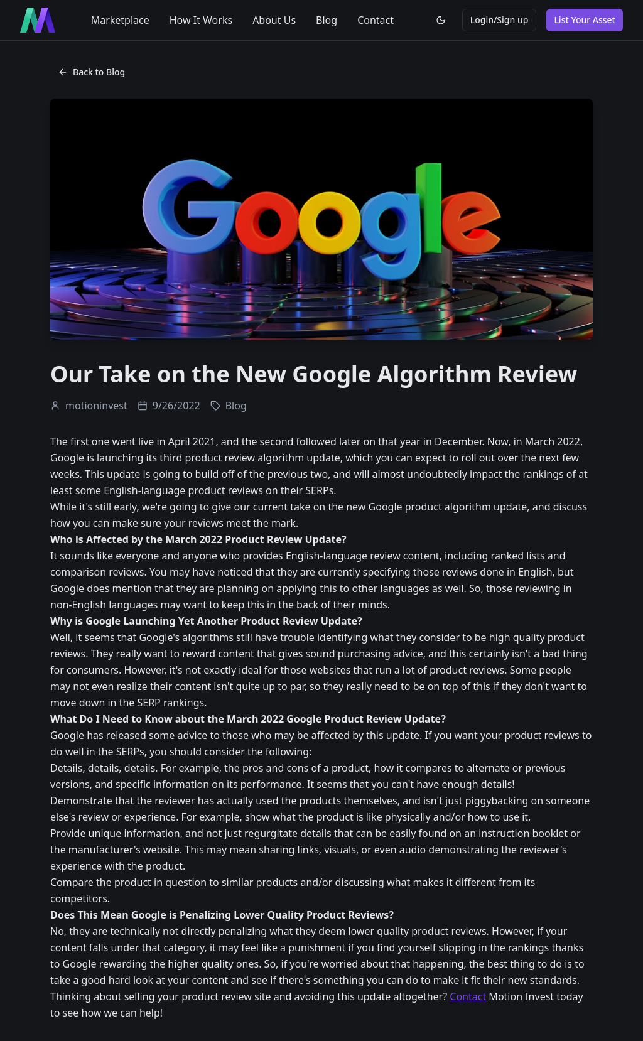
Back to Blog (91, 72)
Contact (375, 20)
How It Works (201, 20)
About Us (274, 20)
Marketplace (120, 20)
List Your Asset (584, 20)
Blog (326, 20)
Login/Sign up (499, 20)
